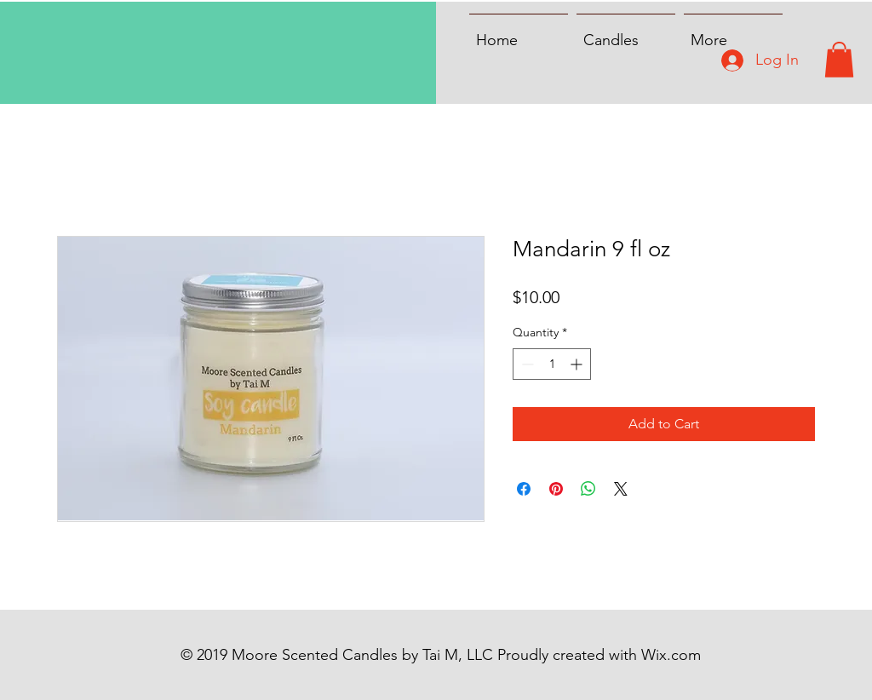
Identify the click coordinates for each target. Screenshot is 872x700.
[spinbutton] (551, 364)
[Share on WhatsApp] (588, 489)
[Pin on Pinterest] (556, 489)
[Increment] (577, 364)
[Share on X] (621, 489)
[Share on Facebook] (523, 489)
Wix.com (671, 654)
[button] (839, 59)
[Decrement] (525, 364)
